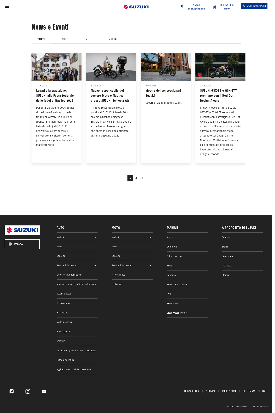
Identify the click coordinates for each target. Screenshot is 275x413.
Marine (113, 39)
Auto (65, 39)
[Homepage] (136, 6)
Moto (89, 39)
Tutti (41, 39)
